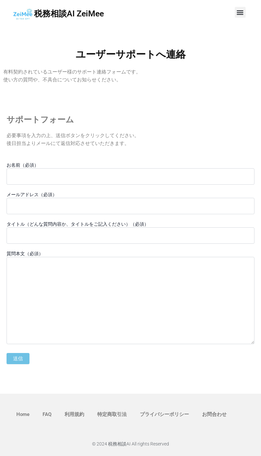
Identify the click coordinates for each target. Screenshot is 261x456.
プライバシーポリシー (164, 414)
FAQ (47, 414)
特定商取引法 (112, 414)
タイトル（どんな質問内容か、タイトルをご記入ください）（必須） (130, 232)
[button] (240, 12)
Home (22, 414)
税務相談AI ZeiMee (69, 13)
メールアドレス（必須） (130, 203)
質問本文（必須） (130, 298)
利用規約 (74, 414)
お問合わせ (214, 414)
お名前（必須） (130, 173)
